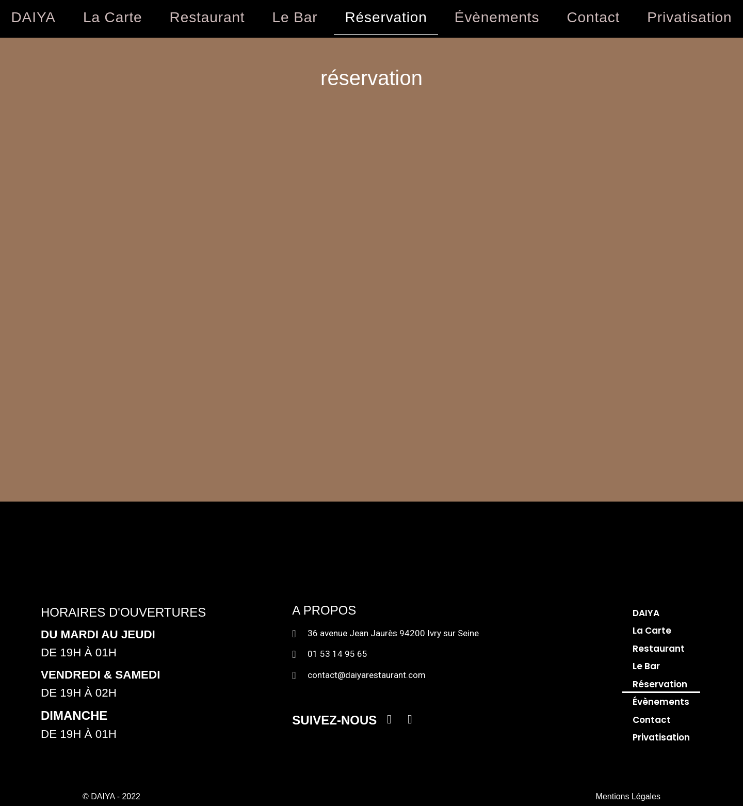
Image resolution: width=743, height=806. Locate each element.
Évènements (497, 17)
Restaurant (207, 17)
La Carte (112, 17)
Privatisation (661, 737)
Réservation (386, 17)
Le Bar (295, 17)
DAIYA (33, 17)
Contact (593, 17)
